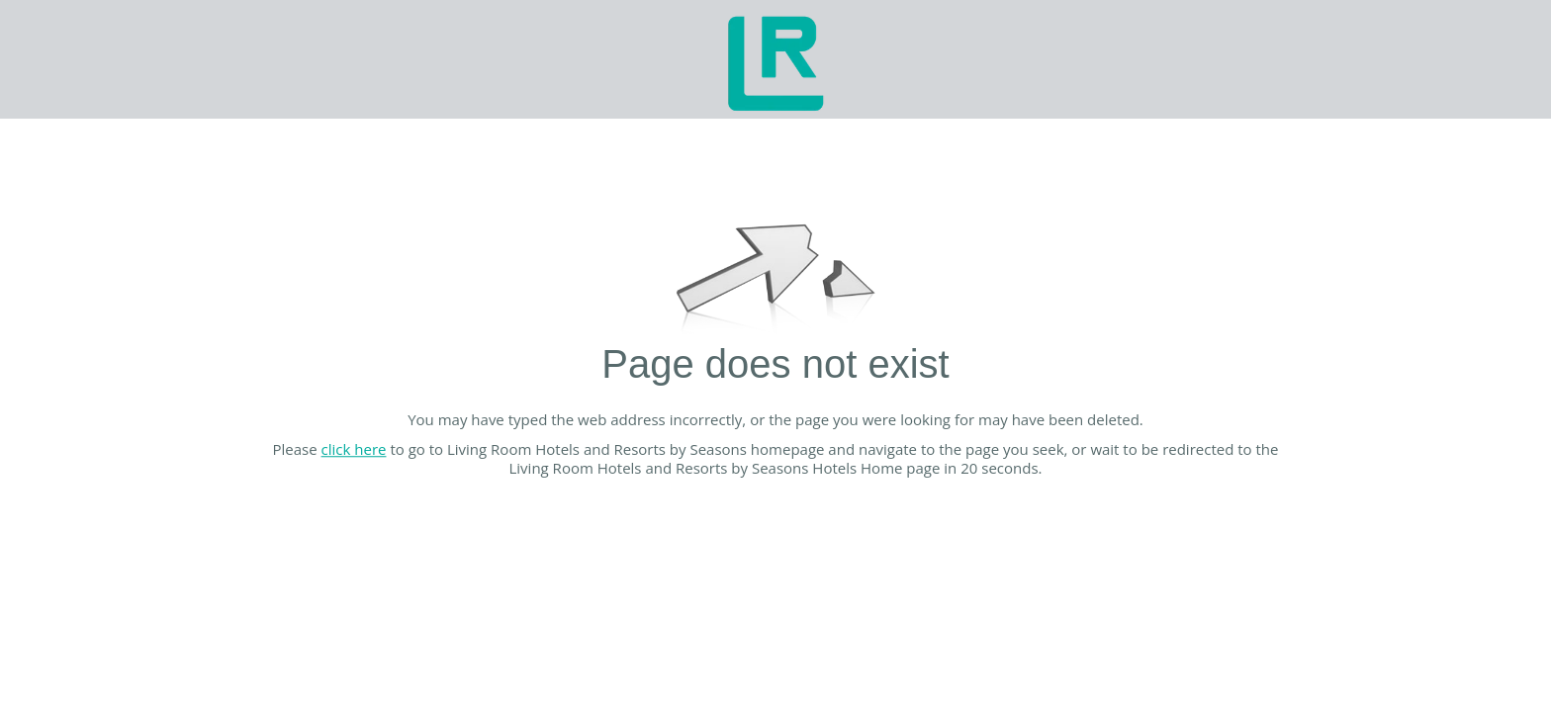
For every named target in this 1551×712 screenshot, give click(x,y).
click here (354, 449)
